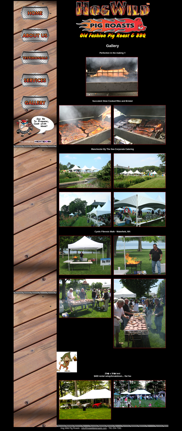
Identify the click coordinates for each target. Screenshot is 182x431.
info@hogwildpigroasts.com (94, 428)
